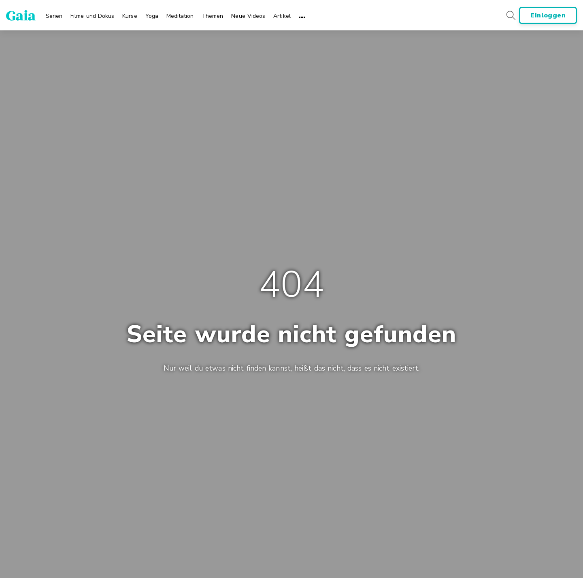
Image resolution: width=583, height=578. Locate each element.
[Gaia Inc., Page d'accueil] (21, 15)
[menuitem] (54, 13)
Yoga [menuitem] (151, 16)
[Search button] (510, 15)
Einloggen (548, 15)
